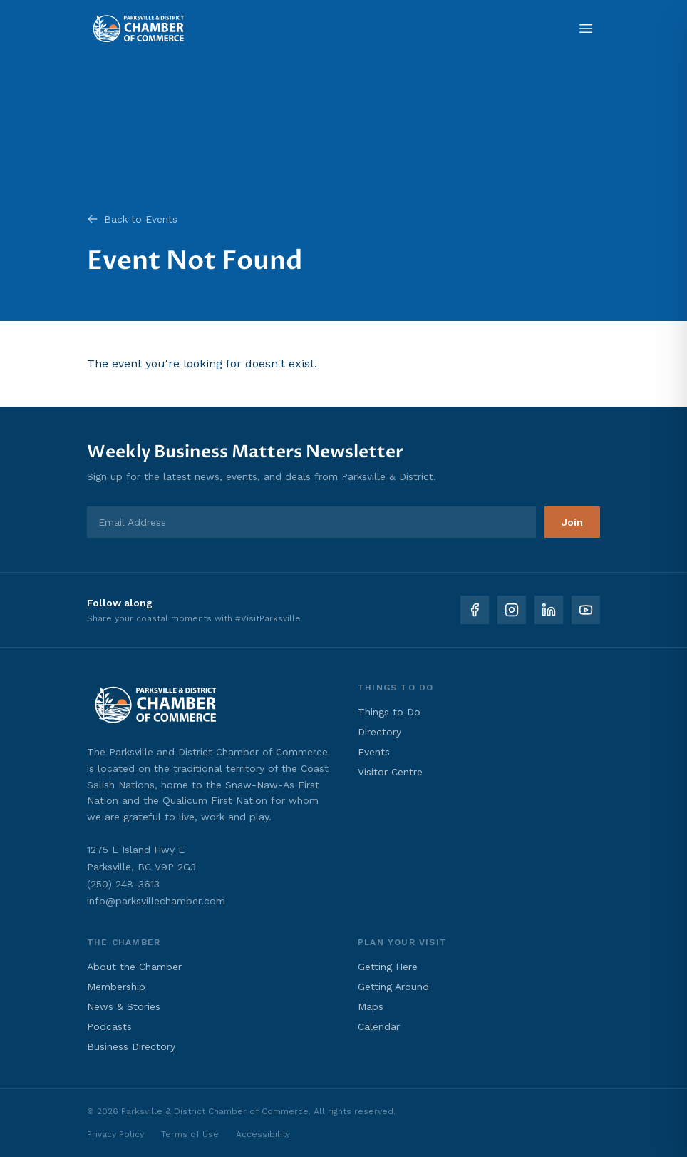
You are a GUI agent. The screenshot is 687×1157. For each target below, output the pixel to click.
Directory (379, 732)
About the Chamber (134, 966)
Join (572, 522)
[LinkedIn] (548, 610)
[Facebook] (474, 610)
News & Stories (123, 1006)
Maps (370, 1006)
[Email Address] (311, 522)
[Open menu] (586, 28)
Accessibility (263, 1134)
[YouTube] (586, 610)
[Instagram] (511, 610)
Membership (116, 986)
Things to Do (389, 712)
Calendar (379, 1026)
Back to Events (132, 219)
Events (374, 752)
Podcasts (109, 1026)
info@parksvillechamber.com (156, 901)
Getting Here (388, 966)
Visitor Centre (390, 772)
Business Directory (131, 1046)
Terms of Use (190, 1134)
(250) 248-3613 (123, 884)
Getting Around (393, 986)
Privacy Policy (115, 1134)
